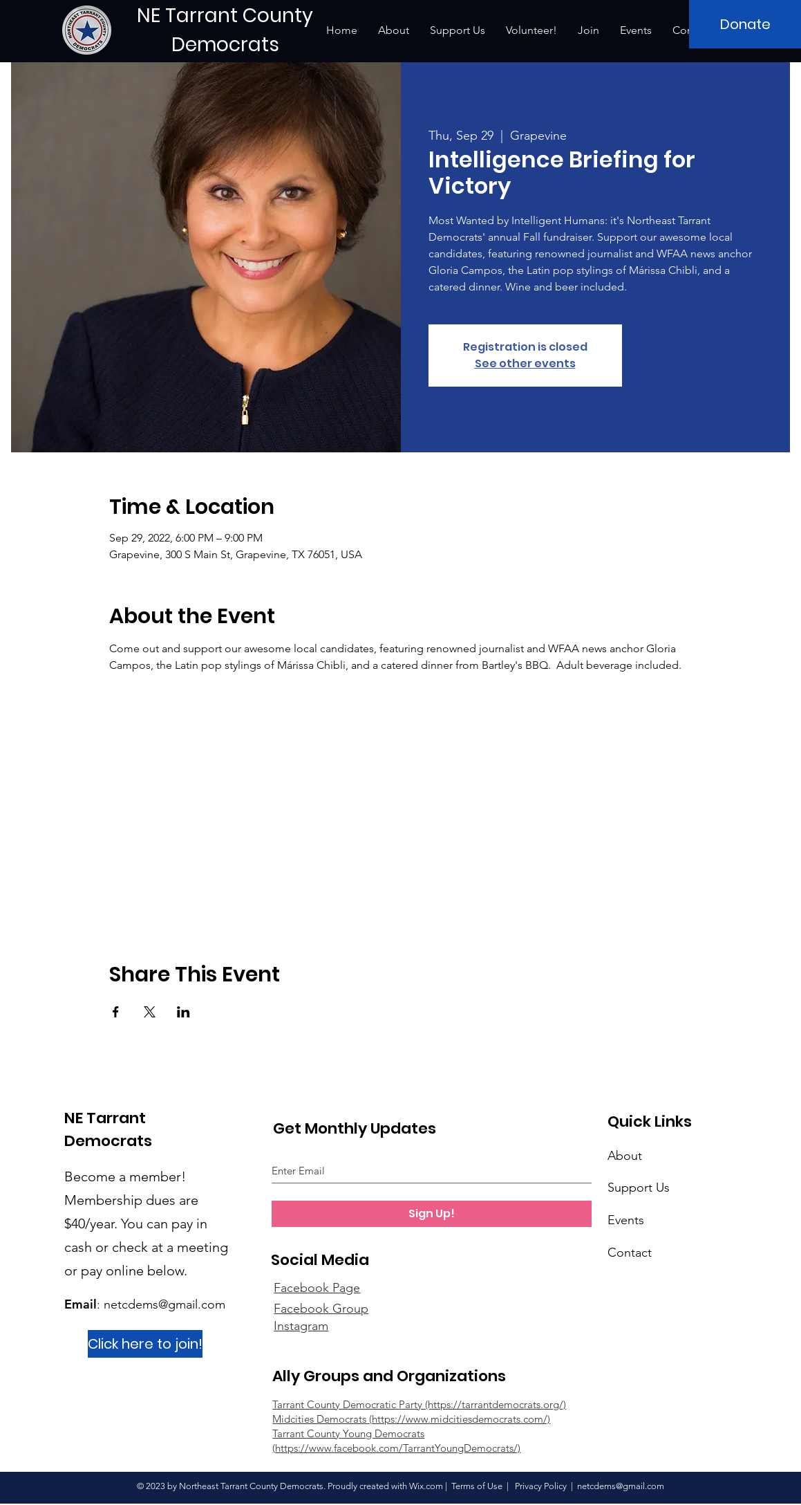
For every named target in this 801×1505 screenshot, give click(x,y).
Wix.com (426, 1486)
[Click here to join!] (145, 1344)
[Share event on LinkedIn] (183, 1011)
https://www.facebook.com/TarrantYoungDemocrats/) (397, 1448)
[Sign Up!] (432, 1214)
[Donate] (745, 24)
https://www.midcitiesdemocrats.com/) (461, 1418)
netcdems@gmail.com (164, 1304)
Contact (629, 1252)
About (624, 1155)
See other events (525, 363)
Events (625, 1220)
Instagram (301, 1325)
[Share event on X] (149, 1011)
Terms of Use (476, 1486)
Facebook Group (321, 1308)
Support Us (638, 1187)
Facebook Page (317, 1287)
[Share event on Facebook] (115, 1011)
